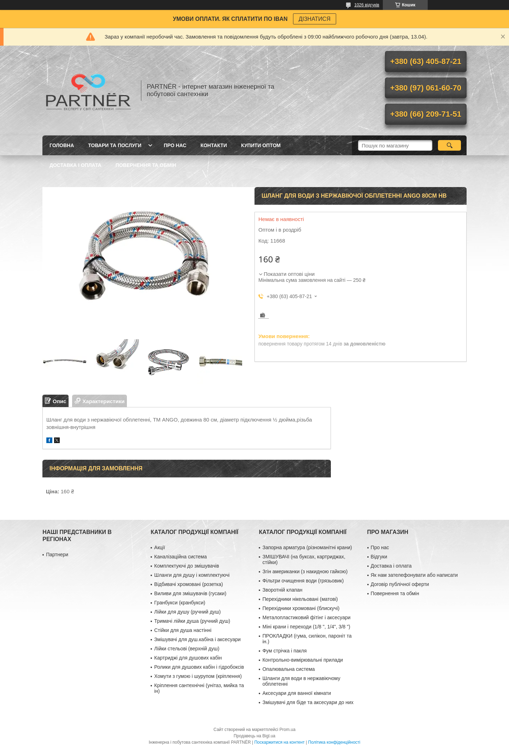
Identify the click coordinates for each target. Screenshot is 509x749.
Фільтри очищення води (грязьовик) (303, 580)
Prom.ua (288, 729)
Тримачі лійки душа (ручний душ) (192, 621)
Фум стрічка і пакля (284, 651)
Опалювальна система (288, 669)
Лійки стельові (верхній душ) (186, 648)
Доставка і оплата (75, 165)
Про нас (175, 145)
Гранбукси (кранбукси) (179, 602)
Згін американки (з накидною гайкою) (304, 571)
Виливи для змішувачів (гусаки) (190, 593)
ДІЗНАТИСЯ (314, 19)
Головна (61, 145)
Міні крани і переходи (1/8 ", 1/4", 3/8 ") (306, 626)
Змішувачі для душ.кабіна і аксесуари (197, 639)
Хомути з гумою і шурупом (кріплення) (197, 676)
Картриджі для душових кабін (188, 658)
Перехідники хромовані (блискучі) (300, 608)
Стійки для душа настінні (182, 630)
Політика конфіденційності (334, 742)
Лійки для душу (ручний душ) (187, 612)
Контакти (213, 145)
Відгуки (379, 556)
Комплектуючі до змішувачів (186, 566)
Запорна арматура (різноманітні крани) (307, 547)
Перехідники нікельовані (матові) (300, 599)
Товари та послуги (114, 145)
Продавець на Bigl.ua (254, 735)
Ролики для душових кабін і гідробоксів (199, 667)
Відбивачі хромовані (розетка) (188, 584)
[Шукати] (449, 145)
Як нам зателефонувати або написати (414, 575)
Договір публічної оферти (400, 584)
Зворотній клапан (282, 590)
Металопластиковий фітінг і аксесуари (306, 617)
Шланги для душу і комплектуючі (191, 575)
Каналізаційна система (180, 556)
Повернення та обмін (146, 165)
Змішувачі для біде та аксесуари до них (307, 702)
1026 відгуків (366, 4)
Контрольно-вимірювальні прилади (302, 660)
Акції (159, 547)
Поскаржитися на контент (279, 742)
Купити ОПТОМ (261, 145)
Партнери (57, 554)
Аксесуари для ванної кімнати (296, 693)
